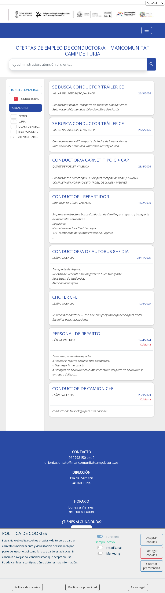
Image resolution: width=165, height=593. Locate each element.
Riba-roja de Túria (29, 131)
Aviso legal (138, 587)
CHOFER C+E (64, 297)
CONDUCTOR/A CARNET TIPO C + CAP (90, 160)
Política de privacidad (82, 587)
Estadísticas (114, 548)
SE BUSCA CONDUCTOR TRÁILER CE (88, 87)
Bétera (23, 116)
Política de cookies (27, 587)
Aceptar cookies (151, 540)
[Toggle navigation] (146, 30)
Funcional (112, 537)
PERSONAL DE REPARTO (76, 333)
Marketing (113, 553)
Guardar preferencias (151, 566)
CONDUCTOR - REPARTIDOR (80, 196)
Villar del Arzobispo (29, 137)
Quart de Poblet (29, 126)
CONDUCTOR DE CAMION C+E (82, 388)
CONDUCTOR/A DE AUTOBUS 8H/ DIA (90, 251)
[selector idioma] (155, 3)
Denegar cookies (152, 553)
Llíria (22, 121)
